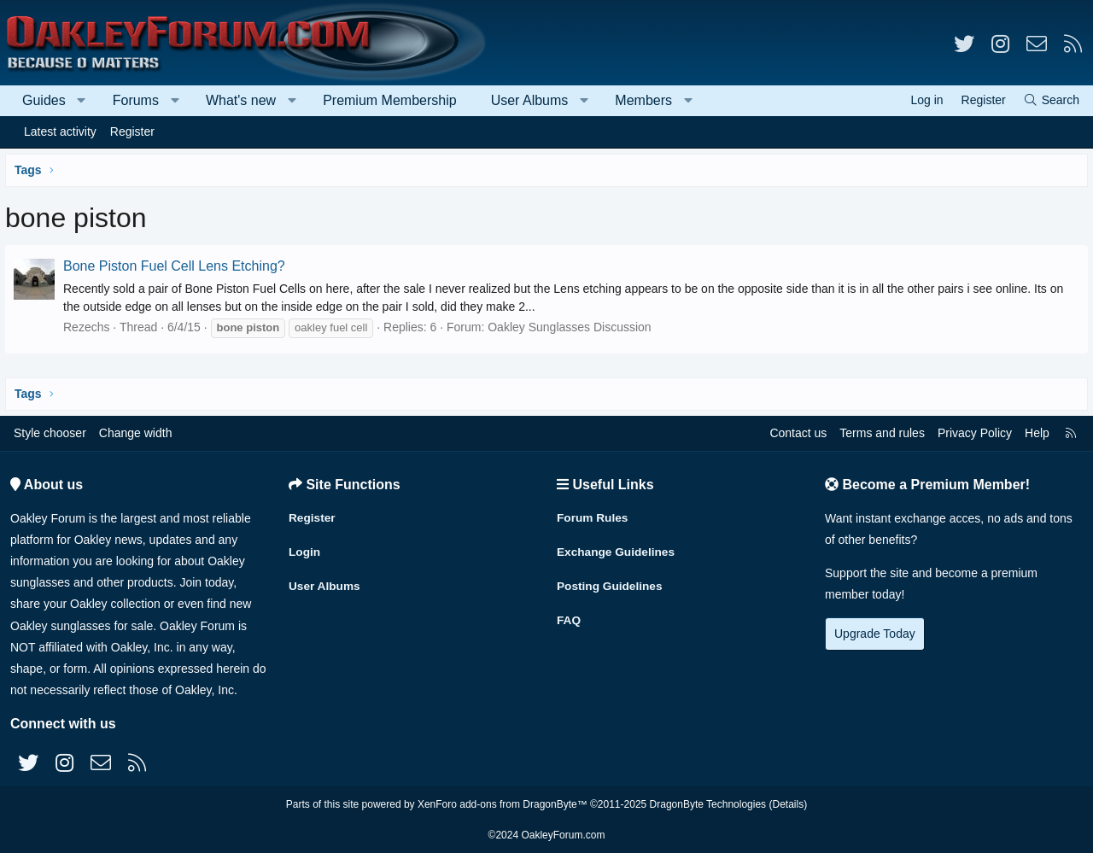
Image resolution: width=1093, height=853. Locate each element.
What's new (241, 100)
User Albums (530, 100)
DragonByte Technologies (708, 804)
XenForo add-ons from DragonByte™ (502, 804)
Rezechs (90, 327)
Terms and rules (882, 433)
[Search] (1051, 100)
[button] (81, 100)
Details (788, 804)
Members (643, 100)
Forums (136, 100)
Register (132, 131)
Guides (44, 100)
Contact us (798, 433)
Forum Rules (593, 516)
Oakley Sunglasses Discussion (572, 327)
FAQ (569, 616)
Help (1037, 433)
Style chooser (50, 433)
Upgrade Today (874, 633)
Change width (135, 433)
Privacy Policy (975, 433)
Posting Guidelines (611, 583)
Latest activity (60, 131)
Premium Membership (389, 100)
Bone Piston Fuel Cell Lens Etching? (178, 266)
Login (305, 550)
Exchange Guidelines (617, 550)
